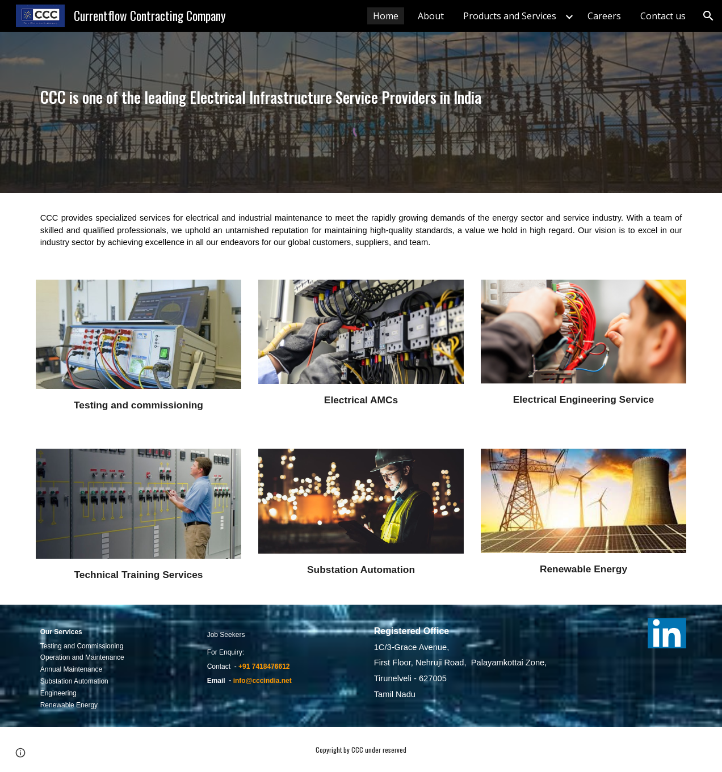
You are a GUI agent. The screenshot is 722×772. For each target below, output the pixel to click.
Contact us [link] (663, 16)
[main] (361, 97)
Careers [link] (604, 16)
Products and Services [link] (509, 16)
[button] (708, 15)
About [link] (431, 16)
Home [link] (385, 16)
